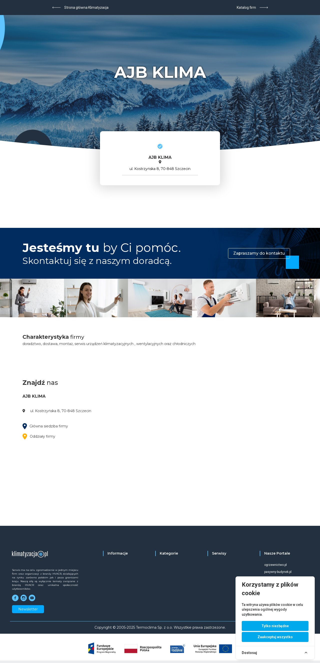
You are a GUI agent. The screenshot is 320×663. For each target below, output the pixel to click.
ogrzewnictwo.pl (275, 565)
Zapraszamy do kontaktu (259, 253)
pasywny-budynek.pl (278, 572)
